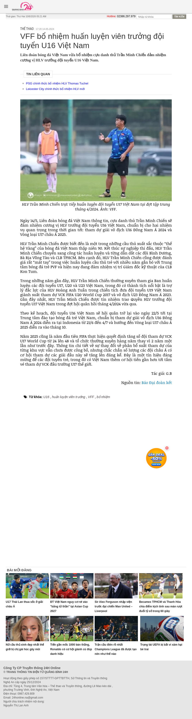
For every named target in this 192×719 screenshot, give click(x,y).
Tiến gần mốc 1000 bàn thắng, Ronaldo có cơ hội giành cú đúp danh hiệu (71, 649)
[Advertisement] (167, 497)
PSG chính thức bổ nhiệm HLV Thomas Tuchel (57, 83)
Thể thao (27, 29)
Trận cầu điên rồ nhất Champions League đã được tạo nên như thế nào (116, 649)
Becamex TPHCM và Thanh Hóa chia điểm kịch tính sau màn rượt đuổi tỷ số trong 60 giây (160, 606)
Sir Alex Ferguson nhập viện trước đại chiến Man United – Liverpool (113, 606)
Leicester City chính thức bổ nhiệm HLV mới (55, 89)
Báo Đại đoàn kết (157, 382)
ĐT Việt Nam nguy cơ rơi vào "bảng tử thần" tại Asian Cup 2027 (69, 606)
